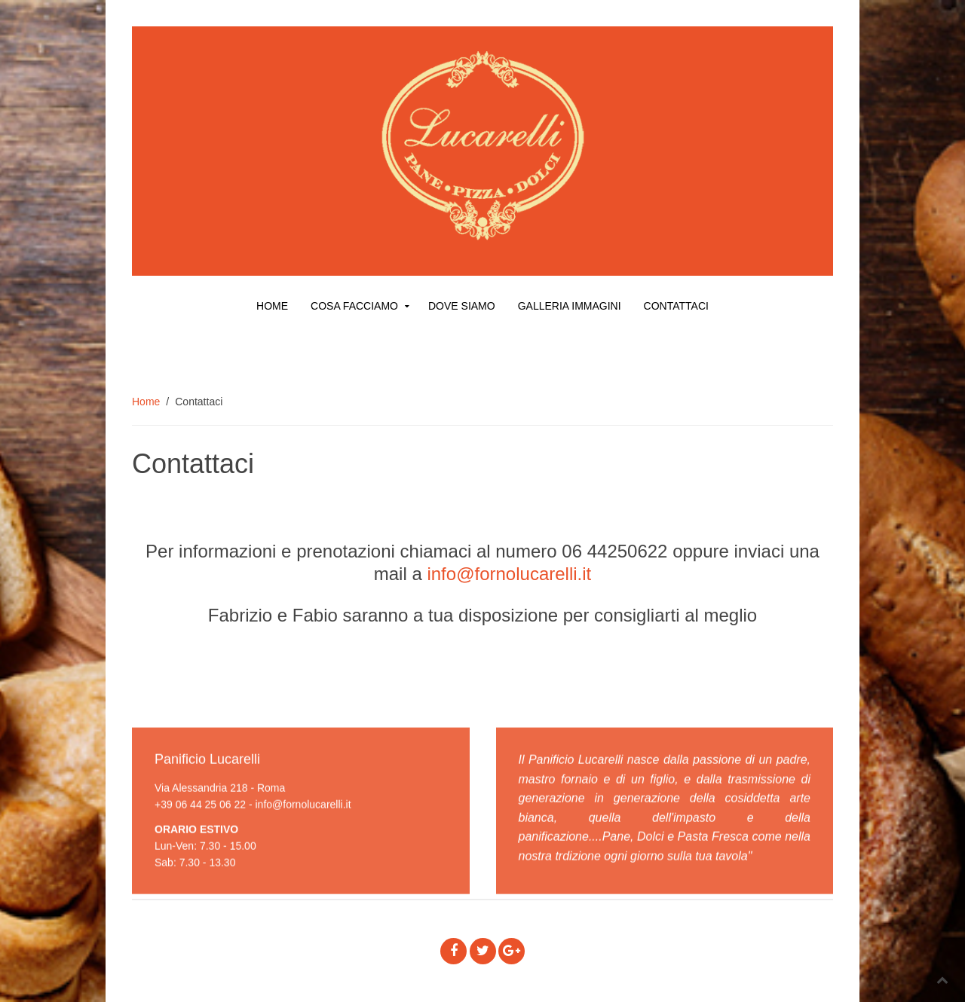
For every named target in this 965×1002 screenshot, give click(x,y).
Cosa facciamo (354, 306)
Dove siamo (461, 306)
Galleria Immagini (569, 306)
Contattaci (676, 306)
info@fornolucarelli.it (509, 574)
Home (272, 306)
